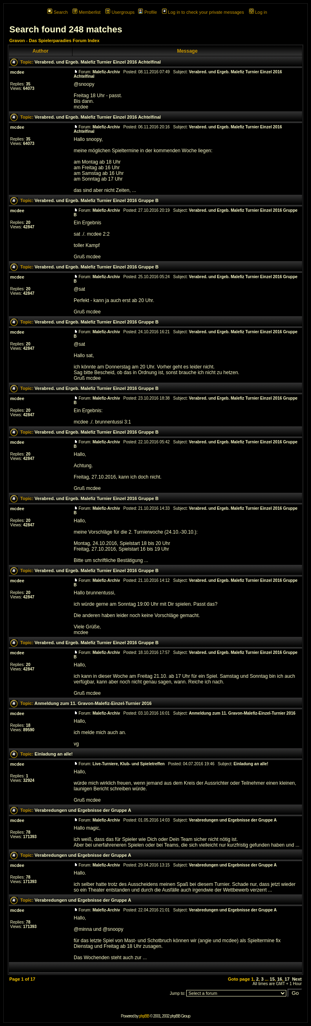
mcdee (17, 72)
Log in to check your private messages (203, 12)
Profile (147, 12)
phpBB (144, 1016)
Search (57, 12)
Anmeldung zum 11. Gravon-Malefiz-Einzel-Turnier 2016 (93, 703)
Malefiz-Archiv (106, 72)
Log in (258, 12)
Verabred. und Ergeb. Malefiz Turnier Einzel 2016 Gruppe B (96, 200)
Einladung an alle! (53, 753)
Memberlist (86, 12)
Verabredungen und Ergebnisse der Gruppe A (82, 810)
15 (272, 979)
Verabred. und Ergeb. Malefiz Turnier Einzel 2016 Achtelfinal (97, 62)
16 (279, 979)
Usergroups (119, 12)
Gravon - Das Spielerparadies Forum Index (54, 40)
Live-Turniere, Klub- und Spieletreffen (128, 764)
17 (287, 979)
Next (297, 979)
